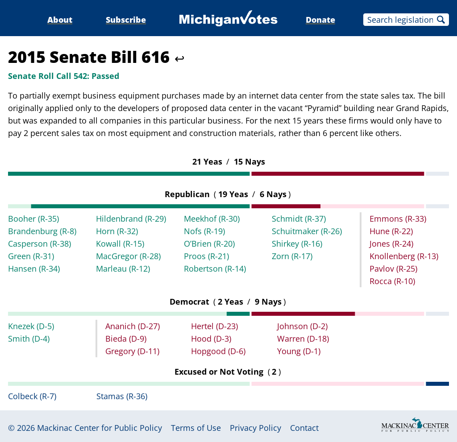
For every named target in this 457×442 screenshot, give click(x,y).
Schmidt (299, 218)
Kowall (120, 243)
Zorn (292, 256)
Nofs (204, 231)
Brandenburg (42, 231)
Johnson (302, 326)
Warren (303, 338)
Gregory (132, 351)
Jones (391, 243)
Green (31, 256)
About (59, 19)
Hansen (34, 268)
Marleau (123, 268)
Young (298, 351)
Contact (304, 427)
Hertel (214, 326)
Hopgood (218, 351)
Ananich (132, 326)
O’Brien (209, 243)
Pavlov (393, 268)
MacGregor (128, 256)
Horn (117, 231)
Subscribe (126, 19)
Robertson (215, 268)
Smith (29, 338)
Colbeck (32, 396)
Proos (206, 256)
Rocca (392, 281)
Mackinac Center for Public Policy (99, 427)
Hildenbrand (131, 218)
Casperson (39, 243)
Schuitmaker (307, 231)
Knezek (31, 326)
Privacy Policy (255, 427)
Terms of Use (196, 427)
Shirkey (297, 243)
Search (441, 19)
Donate (320, 19)
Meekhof (212, 218)
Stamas (121, 396)
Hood (211, 338)
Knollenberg (404, 256)
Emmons (398, 218)
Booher (33, 218)
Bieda (125, 338)
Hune (391, 231)
